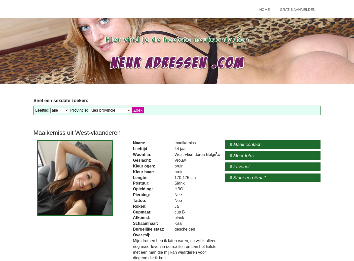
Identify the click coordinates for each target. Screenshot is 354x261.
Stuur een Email (248, 177)
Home (264, 10)
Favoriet (240, 166)
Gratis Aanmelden (297, 10)
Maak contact (245, 144)
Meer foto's (243, 155)
